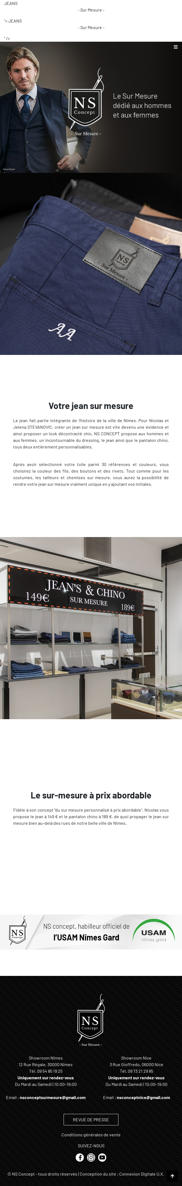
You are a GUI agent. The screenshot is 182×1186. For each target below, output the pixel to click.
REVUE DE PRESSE (91, 1119)
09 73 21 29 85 (140, 1071)
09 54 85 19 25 (49, 1071)
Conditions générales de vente (91, 1134)
